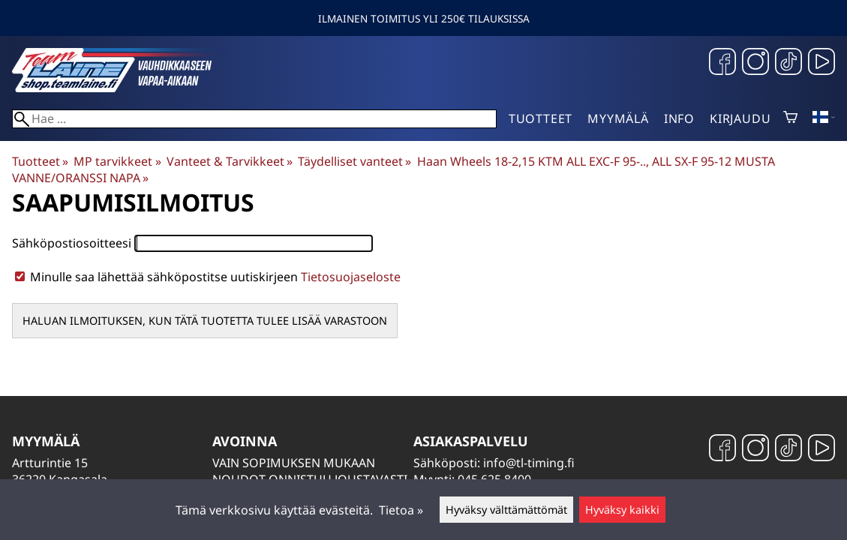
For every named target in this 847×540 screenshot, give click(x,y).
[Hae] (254, 119)
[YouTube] (821, 63)
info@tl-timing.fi (529, 462)
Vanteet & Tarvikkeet (230, 161)
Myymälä (618, 118)
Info (679, 118)
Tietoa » (401, 510)
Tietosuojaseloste (351, 276)
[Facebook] (722, 63)
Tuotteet (540, 118)
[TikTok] (788, 63)
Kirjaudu (740, 118)
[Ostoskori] (790, 118)
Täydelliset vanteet (354, 161)
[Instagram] (755, 63)
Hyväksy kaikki (622, 509)
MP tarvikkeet (117, 161)
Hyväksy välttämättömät (506, 509)
